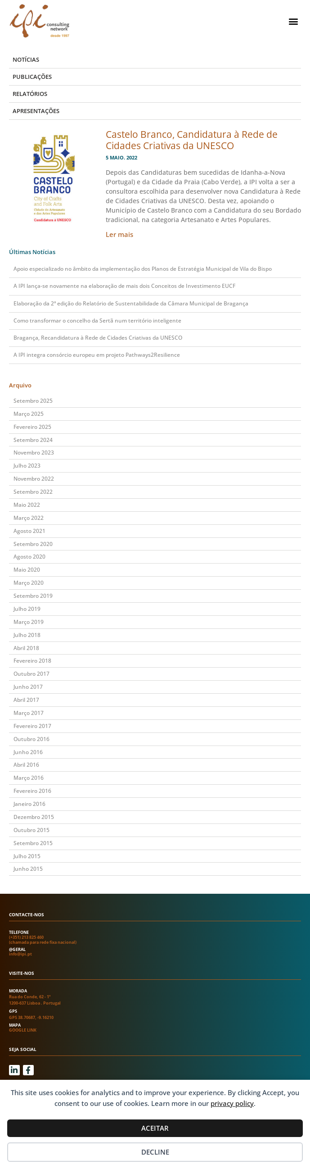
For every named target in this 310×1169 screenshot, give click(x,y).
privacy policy (232, 1103)
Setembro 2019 (33, 596)
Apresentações (36, 111)
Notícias (26, 59)
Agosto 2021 (29, 531)
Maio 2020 (26, 569)
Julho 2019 (26, 609)
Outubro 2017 (31, 674)
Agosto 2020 (29, 556)
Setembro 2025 (33, 401)
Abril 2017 (26, 700)
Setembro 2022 (33, 492)
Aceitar (155, 1128)
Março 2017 (28, 713)
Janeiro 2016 (29, 804)
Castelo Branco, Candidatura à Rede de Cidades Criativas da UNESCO (192, 140)
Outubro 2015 (31, 830)
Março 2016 (28, 778)
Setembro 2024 (33, 440)
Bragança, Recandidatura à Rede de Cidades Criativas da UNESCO (97, 337)
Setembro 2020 (33, 544)
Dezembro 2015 (33, 817)
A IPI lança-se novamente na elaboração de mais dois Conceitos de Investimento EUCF (124, 286)
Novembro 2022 (33, 478)
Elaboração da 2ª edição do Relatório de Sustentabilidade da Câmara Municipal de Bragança (130, 303)
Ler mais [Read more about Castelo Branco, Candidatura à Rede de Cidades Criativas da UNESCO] (119, 234)
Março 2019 (28, 622)
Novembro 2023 (33, 452)
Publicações (32, 77)
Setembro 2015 (33, 843)
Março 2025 (28, 414)
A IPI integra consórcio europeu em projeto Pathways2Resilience (96, 355)
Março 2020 (28, 583)
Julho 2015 (26, 856)
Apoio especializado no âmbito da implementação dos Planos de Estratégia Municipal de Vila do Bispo (142, 269)
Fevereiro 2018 (32, 660)
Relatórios (30, 94)
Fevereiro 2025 (32, 427)
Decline (155, 1151)
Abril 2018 (26, 648)
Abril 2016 (26, 765)
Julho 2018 (26, 635)
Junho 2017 (28, 687)
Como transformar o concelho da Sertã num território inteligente (97, 320)
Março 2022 (28, 518)
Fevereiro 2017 (32, 726)
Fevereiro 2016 (32, 791)
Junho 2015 (28, 869)
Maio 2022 (26, 505)
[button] (293, 21)
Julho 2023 (26, 465)
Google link (22, 1030)
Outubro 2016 (31, 739)
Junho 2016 (28, 752)
